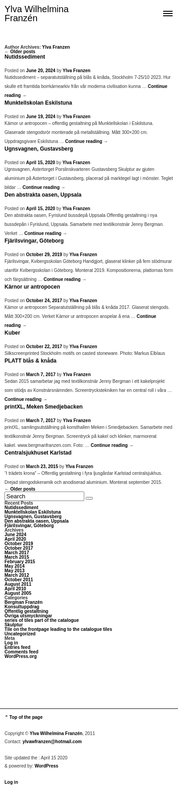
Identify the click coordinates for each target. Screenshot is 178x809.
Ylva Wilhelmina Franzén (36, 13)
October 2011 (19, 579)
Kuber (12, 333)
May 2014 (14, 566)
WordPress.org (21, 656)
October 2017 (19, 548)
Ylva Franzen (56, 47)
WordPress (47, 765)
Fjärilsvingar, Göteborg (34, 241)
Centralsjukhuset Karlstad (38, 453)
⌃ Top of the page (23, 717)
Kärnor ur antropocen (32, 287)
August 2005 (18, 593)
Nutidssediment (25, 57)
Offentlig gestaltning (26, 611)
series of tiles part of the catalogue (42, 620)
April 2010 (15, 588)
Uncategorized (20, 633)
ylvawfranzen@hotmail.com (52, 741)
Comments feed (21, 651)
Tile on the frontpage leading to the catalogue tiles (58, 629)
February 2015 (20, 561)
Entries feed (17, 647)
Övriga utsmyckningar (28, 615)
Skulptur (14, 624)
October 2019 (19, 543)
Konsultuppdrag (22, 606)
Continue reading (86, 141)
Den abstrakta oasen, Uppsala (43, 195)
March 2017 (17, 552)
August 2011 (18, 584)
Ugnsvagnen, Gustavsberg (39, 149)
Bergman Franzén (23, 602)
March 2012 (17, 575)
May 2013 (14, 570)
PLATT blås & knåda (30, 361)
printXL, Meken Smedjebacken (43, 407)
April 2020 (15, 539)
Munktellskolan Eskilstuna (38, 103)
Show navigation (167, 12)
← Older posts (20, 51)
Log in (11, 642)
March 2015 (17, 557)
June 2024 (15, 534)
